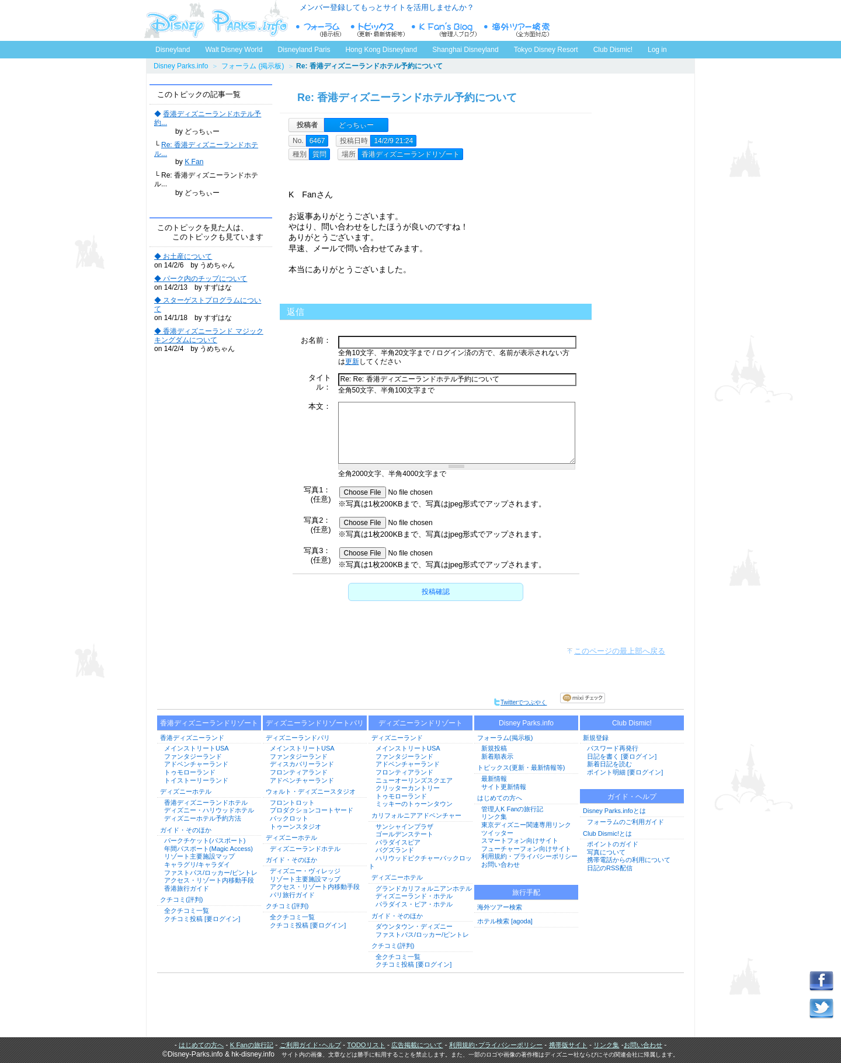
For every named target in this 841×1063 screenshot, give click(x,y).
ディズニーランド (397, 737)
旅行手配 (526, 892)
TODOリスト (366, 1044)
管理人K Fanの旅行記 (512, 808)
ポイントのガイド (612, 843)
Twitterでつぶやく (520, 702)
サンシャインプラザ (404, 826)
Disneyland (172, 50)
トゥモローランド (190, 772)
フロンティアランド (299, 772)
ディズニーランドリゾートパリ (315, 723)
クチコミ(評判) (181, 899)
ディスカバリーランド (302, 763)
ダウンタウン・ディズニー (414, 926)
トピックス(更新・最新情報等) (521, 767)
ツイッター (497, 832)
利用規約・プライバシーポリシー (529, 856)
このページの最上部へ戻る (619, 651)
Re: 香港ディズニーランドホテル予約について (407, 97)
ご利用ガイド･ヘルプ (310, 1044)
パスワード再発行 (612, 748)
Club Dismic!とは (607, 833)
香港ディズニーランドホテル (206, 802)
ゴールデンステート (404, 834)
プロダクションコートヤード (311, 810)
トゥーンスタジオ (295, 826)
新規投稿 (494, 748)
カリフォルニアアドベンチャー (416, 815)
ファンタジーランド (193, 756)
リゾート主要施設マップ (199, 856)
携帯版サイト (568, 1044)
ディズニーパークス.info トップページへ (216, 20)
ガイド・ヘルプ (631, 797)
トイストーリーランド (196, 780)
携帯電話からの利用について (628, 859)
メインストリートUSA (196, 748)
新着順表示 (497, 756)
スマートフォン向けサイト (519, 840)
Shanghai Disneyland (465, 50)
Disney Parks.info (181, 66)
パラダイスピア (398, 842)
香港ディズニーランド (192, 737)
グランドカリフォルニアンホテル (424, 888)
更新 (352, 361)
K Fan (194, 162)
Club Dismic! (613, 50)
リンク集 (494, 816)
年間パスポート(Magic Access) (208, 848)
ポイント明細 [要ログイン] (625, 772)
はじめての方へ (499, 797)
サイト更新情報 (503, 786)
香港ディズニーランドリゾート (209, 723)
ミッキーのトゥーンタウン (414, 803)
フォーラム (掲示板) (252, 66)
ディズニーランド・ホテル (414, 895)
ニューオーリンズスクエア (414, 780)
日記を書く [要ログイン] (621, 756)
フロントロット (292, 802)
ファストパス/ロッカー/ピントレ (211, 872)
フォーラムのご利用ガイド (625, 821)
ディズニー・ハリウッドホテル (209, 810)
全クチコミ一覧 (186, 910)
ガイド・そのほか (185, 829)
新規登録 (596, 737)
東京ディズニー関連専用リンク (526, 824)
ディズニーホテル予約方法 (202, 818)
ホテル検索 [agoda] (505, 921)
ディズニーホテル (185, 791)
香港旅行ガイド (186, 888)
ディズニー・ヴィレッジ (305, 870)
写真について (606, 852)
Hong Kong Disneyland (381, 50)
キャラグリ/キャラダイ (197, 864)
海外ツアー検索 (499, 907)
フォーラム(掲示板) (505, 737)
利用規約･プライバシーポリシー (496, 1044)
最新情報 (494, 778)
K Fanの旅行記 (251, 1044)
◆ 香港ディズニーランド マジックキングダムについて (208, 335)
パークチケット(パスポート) (204, 840)
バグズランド (395, 849)
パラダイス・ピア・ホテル (414, 904)
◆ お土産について (183, 256)
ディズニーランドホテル (305, 848)
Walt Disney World (232, 47)
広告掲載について (417, 1044)
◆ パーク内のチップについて (200, 279)
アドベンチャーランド (196, 763)
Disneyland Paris (303, 50)
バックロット (289, 818)
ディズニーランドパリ (298, 737)
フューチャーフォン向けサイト (526, 848)
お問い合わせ (500, 864)
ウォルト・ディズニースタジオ (311, 791)
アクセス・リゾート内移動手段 (209, 880)
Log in (657, 50)
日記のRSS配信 (610, 867)
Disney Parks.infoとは (614, 810)
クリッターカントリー (408, 787)
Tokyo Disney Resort (546, 50)
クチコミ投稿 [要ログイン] (202, 918)
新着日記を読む (609, 763)
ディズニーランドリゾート (420, 723)
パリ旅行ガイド (292, 894)
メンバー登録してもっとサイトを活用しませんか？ (387, 7)
